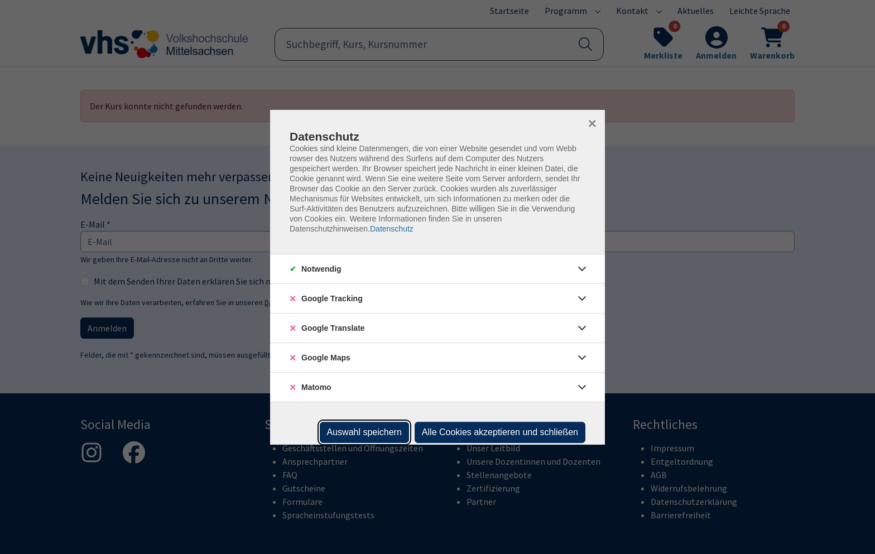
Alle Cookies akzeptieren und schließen (500, 432)
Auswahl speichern (364, 432)
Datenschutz (392, 228)
